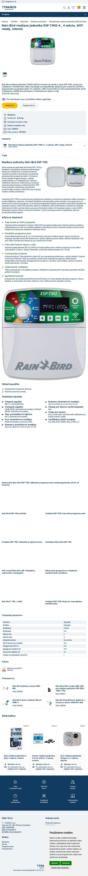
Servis (4, 846)
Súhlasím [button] (54, 863)
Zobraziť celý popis (10, 93)
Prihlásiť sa (10, 106)
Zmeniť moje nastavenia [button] (60, 868)
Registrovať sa (28, 106)
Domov (5, 22)
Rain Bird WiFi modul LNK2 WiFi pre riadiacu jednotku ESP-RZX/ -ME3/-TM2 (70, 688)
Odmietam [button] (66, 863)
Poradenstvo (7, 850)
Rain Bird (24, 22)
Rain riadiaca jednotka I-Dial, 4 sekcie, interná (15, 758)
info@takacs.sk (9, 2)
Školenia (5, 843)
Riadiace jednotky (38, 22)
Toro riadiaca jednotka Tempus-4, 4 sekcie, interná (70, 759)
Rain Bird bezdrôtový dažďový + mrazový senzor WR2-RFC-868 (70, 701)
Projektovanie (8, 848)
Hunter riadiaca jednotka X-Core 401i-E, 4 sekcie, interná (43, 759)
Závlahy (14, 22)
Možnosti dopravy (52, 824)
